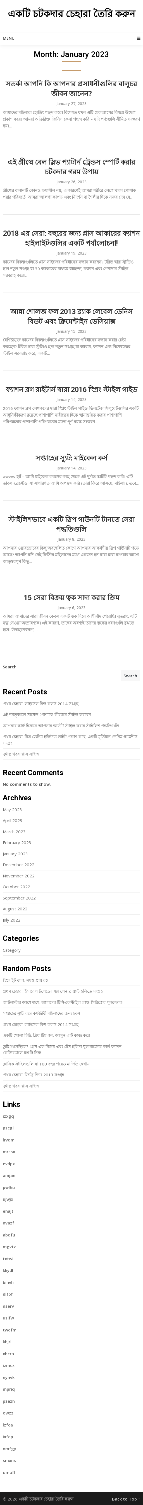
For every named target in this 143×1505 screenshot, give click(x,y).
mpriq (9, 1389)
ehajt (8, 1211)
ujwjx (8, 1199)
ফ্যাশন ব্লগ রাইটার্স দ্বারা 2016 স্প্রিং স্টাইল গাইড (71, 390)
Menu (9, 38)
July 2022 (11, 920)
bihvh (8, 1282)
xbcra (8, 1353)
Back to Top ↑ (126, 1499)
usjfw (8, 1318)
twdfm (9, 1330)
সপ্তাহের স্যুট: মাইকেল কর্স (71, 458)
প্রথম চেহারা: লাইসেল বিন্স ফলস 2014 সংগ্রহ (40, 703)
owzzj (9, 1413)
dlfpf (8, 1294)
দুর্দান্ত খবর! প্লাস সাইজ (21, 754)
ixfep (8, 1436)
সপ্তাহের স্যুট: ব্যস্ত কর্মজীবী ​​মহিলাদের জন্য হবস (41, 1013)
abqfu (9, 1235)
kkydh (9, 1270)
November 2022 (19, 876)
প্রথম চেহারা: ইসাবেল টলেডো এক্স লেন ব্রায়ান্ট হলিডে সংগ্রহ (53, 991)
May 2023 (12, 809)
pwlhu (9, 1187)
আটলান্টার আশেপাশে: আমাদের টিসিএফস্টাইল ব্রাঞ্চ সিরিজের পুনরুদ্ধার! (63, 1002)
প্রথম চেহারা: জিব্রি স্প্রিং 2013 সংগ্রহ (33, 1074)
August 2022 (15, 908)
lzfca (8, 1425)
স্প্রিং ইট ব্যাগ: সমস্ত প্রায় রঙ (26, 980)
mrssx (9, 1151)
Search (9, 667)
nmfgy (9, 1448)
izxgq (8, 1116)
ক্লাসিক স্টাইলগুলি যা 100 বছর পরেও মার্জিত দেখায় (46, 1064)
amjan (9, 1175)
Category (12, 950)
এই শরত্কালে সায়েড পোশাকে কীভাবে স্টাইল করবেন (47, 714)
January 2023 (15, 853)
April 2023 (12, 820)
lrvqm (9, 1140)
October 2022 (16, 886)
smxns (9, 1460)
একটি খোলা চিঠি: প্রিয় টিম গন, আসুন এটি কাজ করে (46, 1035)
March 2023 (14, 831)
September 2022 (19, 898)
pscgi (8, 1128)
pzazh (9, 1401)
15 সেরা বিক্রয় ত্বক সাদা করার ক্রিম (71, 598)
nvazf (8, 1223)
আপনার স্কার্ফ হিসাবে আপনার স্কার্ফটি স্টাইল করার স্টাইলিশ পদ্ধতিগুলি (61, 725)
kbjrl (7, 1341)
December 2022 (18, 864)
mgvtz (9, 1246)
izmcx (9, 1365)
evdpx (9, 1163)
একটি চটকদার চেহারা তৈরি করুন (71, 14)
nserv (8, 1306)
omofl (9, 1472)
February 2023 (17, 842)
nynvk (9, 1377)
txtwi (8, 1258)
